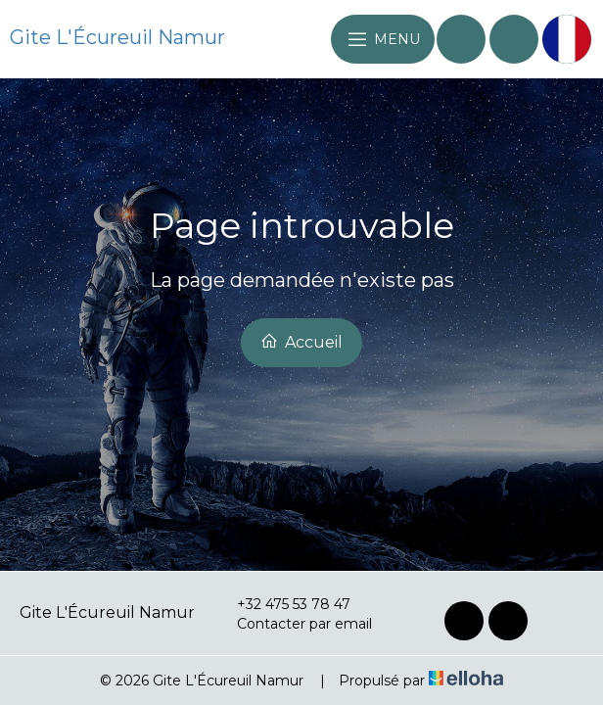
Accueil (301, 342)
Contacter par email (293, 624)
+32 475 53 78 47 (282, 604)
